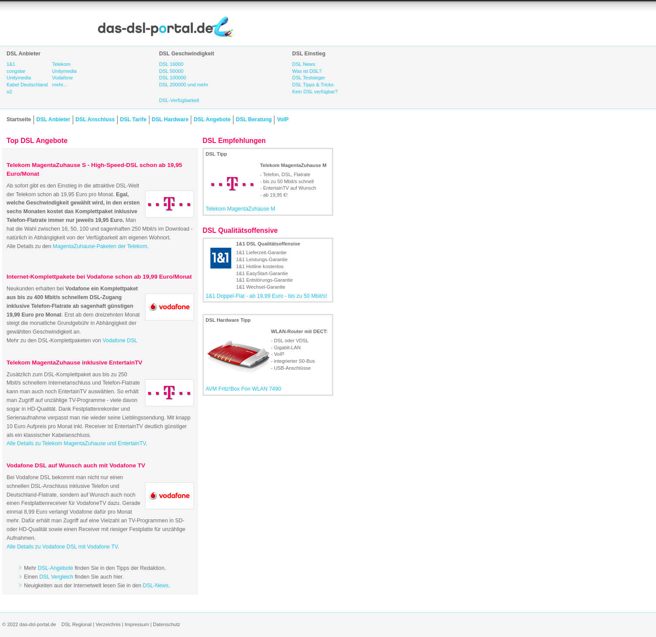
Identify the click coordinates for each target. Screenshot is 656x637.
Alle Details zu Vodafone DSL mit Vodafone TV (62, 547)
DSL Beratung (253, 119)
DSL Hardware (170, 119)
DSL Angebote (212, 119)
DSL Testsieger (308, 77)
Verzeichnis (108, 624)
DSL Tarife (133, 119)
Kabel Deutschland (27, 84)
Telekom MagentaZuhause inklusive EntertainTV (74, 362)
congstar (16, 71)
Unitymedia (19, 77)
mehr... (59, 84)
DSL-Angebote (55, 568)
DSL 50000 (171, 71)
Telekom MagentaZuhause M (240, 209)
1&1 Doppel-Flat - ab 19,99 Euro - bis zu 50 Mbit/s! (266, 296)
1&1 (11, 64)
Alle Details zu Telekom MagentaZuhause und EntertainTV (76, 443)
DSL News (303, 64)
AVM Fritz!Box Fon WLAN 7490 (243, 389)
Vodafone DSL (119, 340)
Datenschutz (166, 624)
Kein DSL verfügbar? (315, 91)
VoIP (283, 119)
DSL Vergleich (56, 577)
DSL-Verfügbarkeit (179, 100)
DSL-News (156, 585)
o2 (9, 91)
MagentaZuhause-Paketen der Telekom (100, 246)
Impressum (137, 624)
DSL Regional (76, 624)
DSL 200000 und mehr (183, 84)
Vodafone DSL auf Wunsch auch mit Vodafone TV (76, 465)
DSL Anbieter (53, 119)
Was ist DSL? (307, 71)
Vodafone (62, 77)
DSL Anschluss (95, 119)
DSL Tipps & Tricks (313, 84)
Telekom (61, 64)
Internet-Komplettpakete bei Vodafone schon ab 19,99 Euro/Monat (99, 276)
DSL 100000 (172, 77)
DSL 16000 (171, 64)
